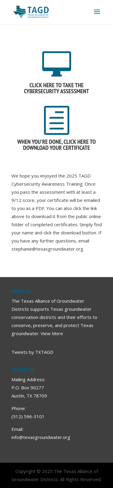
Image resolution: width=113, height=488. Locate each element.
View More (52, 333)
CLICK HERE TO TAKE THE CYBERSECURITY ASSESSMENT (56, 88)
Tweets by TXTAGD (32, 352)
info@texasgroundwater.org (40, 437)
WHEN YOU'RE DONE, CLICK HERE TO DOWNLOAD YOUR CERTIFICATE (56, 145)
